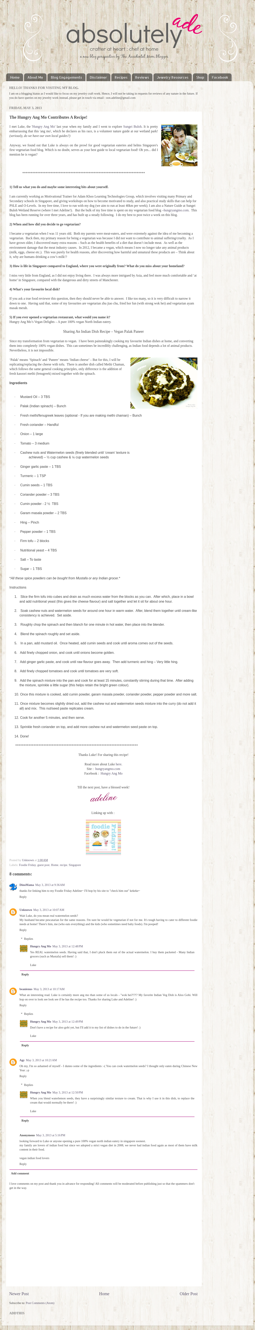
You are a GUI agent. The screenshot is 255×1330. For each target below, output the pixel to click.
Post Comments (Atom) (40, 1303)
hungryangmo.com (176, 210)
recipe (63, 865)
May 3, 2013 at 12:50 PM (67, 1092)
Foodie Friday (27, 865)
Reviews (142, 77)
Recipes (121, 77)
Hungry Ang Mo (43, 126)
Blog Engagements (66, 77)
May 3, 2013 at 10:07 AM (48, 909)
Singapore (75, 865)
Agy (22, 1060)
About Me (35, 77)
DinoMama (26, 885)
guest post (43, 865)
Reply (23, 896)
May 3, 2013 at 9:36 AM (50, 885)
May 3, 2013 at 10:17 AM (49, 989)
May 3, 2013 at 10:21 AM (41, 1060)
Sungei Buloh (132, 126)
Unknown (28, 860)
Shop (200, 77)
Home (15, 77)
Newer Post (19, 1293)
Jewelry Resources (172, 77)
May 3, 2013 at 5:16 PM (50, 1135)
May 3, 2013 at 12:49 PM (67, 1021)
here (118, 764)
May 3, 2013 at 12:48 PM (67, 946)
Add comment (20, 1173)
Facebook (220, 77)
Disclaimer (98, 77)
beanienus (25, 989)
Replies (28, 938)
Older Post (189, 1293)
